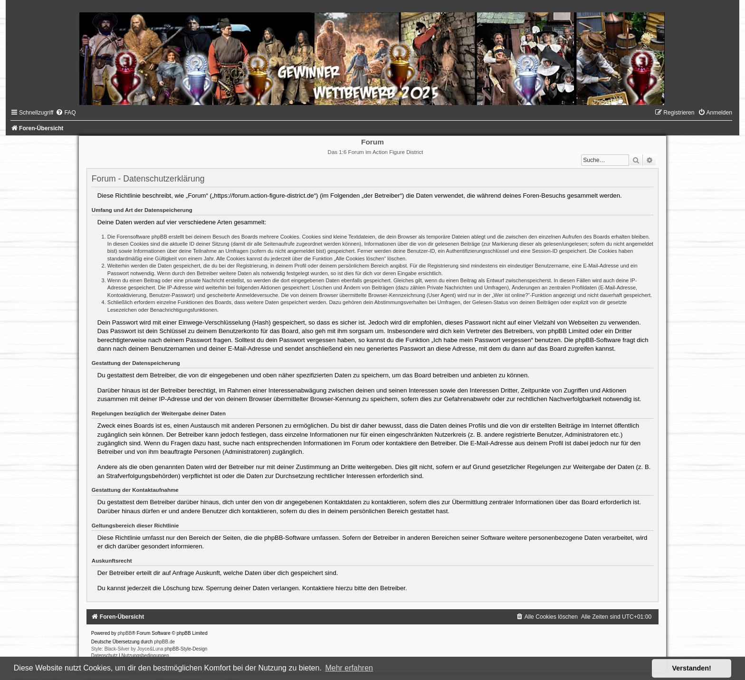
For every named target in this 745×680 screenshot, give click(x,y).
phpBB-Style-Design (185, 648)
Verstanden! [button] (691, 668)
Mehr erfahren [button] (349, 668)
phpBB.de (164, 641)
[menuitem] (66, 112)
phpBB (124, 633)
